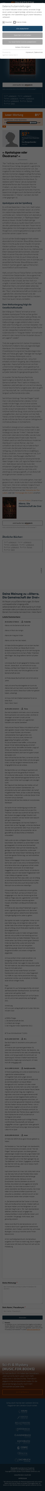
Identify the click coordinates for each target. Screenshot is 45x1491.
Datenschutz (38, 52)
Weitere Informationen (22, 47)
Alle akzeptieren (22, 28)
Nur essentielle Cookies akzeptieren (22, 42)
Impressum (29, 52)
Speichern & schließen (22, 35)
